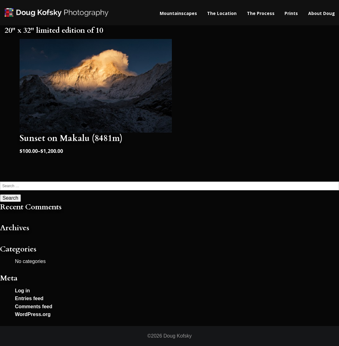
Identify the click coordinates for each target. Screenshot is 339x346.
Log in (22, 290)
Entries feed (29, 298)
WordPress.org (32, 314)
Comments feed (33, 306)
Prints (291, 13)
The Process (261, 13)
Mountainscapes (178, 13)
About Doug (321, 13)
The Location (222, 13)
